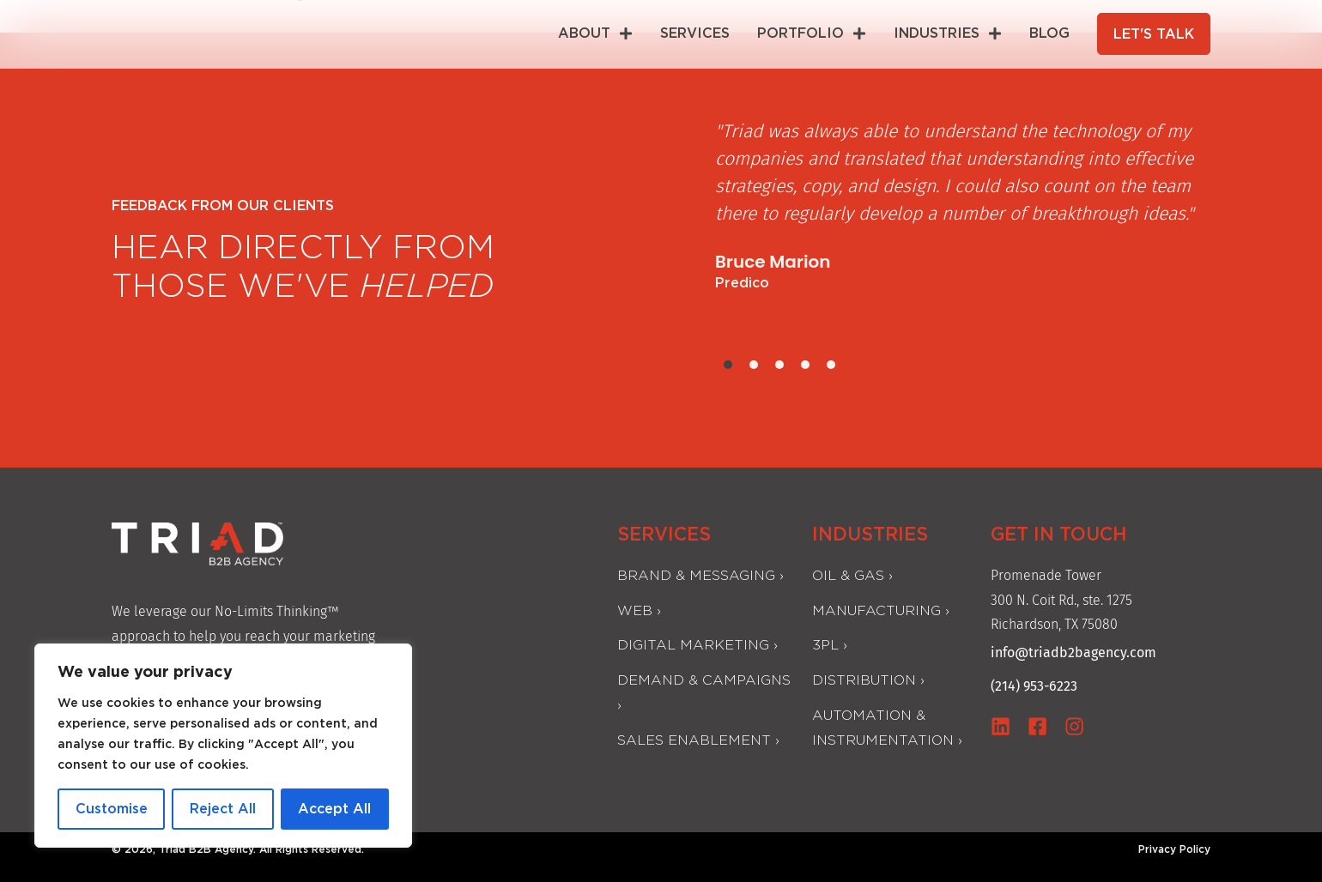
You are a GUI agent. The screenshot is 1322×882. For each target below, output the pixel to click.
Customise (112, 808)
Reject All (223, 808)
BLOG (1051, 33)
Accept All (334, 808)
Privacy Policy (1174, 849)
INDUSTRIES (949, 33)
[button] (728, 364)
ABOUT (597, 33)
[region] (223, 745)
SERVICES (696, 33)
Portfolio (813, 33)
